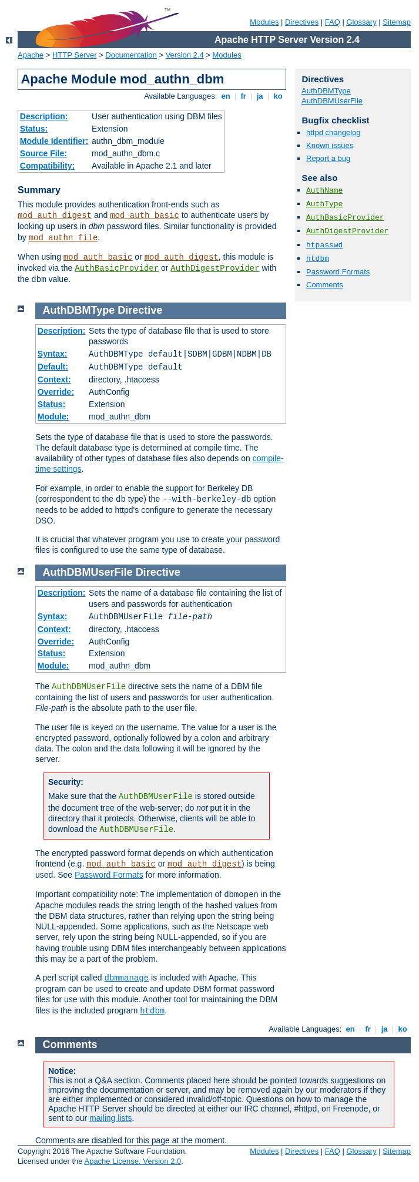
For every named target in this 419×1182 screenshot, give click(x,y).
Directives (302, 22)
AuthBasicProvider (117, 268)
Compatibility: (47, 165)
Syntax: (53, 353)
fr (244, 96)
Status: (34, 128)
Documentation (130, 55)
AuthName (324, 190)
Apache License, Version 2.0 (132, 1161)
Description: (44, 116)
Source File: (43, 153)
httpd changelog (333, 132)
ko (277, 96)
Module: (53, 416)
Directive (140, 310)
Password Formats (338, 271)
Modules (264, 22)
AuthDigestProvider (214, 268)
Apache (30, 55)
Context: (54, 379)
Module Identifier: (54, 141)
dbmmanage (127, 978)
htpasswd (324, 245)
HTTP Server (74, 55)
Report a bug (328, 158)
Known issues (329, 145)
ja (259, 96)
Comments (324, 284)
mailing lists (110, 1118)
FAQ (332, 22)
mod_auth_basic (144, 215)
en (225, 96)
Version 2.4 (185, 55)
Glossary (361, 22)
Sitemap (397, 22)
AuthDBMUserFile (332, 100)
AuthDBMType (326, 90)
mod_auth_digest (55, 215)
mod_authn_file (63, 238)
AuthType (324, 204)
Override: (56, 392)
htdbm (317, 258)
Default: (53, 366)
